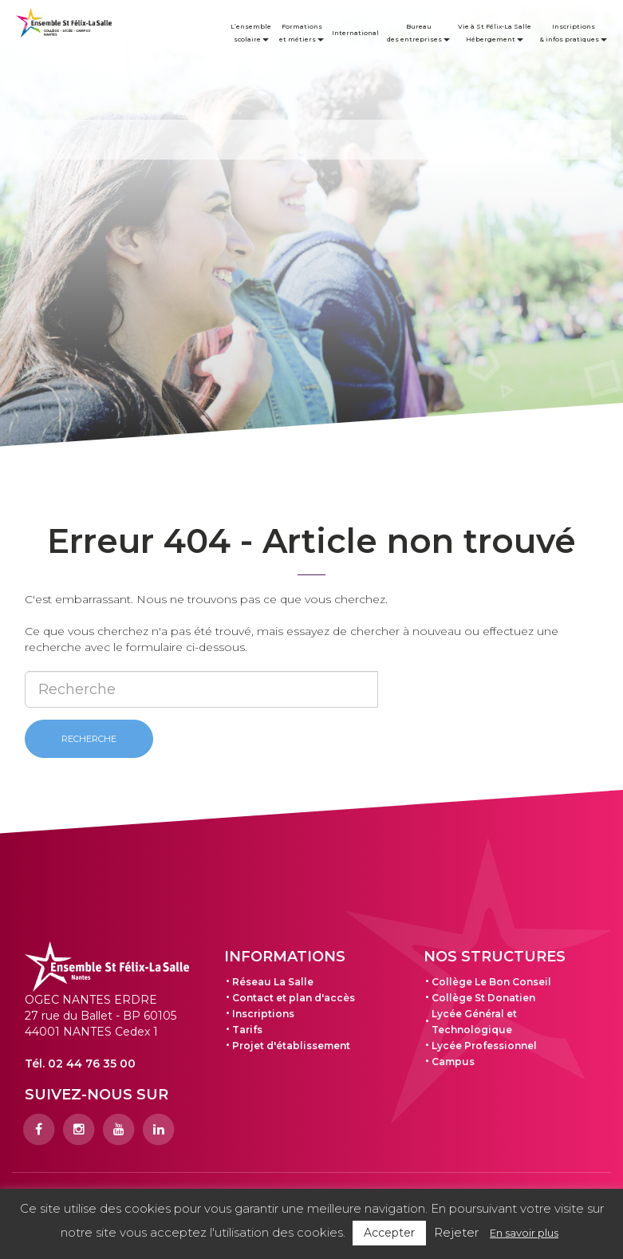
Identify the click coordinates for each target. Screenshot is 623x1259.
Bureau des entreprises (418, 32)
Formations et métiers (301, 32)
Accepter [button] (389, 1232)
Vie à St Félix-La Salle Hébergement (494, 32)
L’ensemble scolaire (251, 32)
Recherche (88, 738)
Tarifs (247, 1030)
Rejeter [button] (456, 1232)
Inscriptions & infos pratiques (573, 32)
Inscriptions (263, 1014)
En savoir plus (524, 1232)
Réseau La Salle (272, 982)
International (355, 33)
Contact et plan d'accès (293, 998)
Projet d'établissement (291, 1046)
